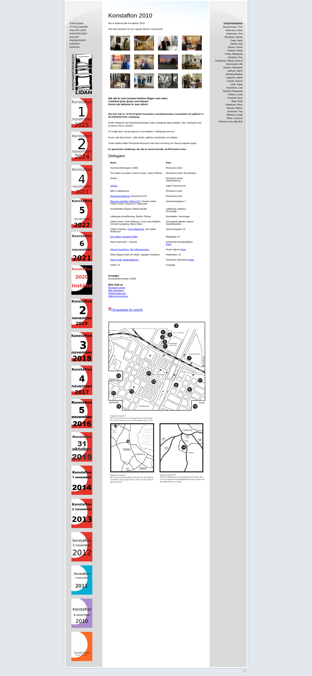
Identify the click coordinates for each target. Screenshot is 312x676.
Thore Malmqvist (136, 229)
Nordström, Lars (235, 88)
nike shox (155, 143)
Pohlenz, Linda (235, 94)
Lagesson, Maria (234, 77)
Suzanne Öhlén (130, 236)
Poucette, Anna (235, 98)
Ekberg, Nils (237, 44)
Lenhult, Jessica (235, 81)
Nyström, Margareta (233, 91)
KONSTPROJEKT (78, 33)
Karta (168, 244)
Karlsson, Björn (235, 71)
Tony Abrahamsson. (139, 249)
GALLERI (74, 37)
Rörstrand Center (116, 287)
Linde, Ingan (236, 84)
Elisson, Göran (235, 47)
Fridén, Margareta (234, 54)
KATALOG (74, 47)
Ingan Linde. (116, 260)
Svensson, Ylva (235, 111)
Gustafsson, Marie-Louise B (229, 60)
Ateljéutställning (131, 260)
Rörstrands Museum (120, 196)
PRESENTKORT (77, 40)
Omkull (113, 186)
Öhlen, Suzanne (235, 118)
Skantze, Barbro (235, 108)
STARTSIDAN (76, 23)
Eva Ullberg (116, 236)
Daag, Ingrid (236, 40)
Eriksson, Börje (235, 50)
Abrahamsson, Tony (233, 27)
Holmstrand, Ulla (234, 64)
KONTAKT (74, 44)
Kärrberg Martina (234, 74)
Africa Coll (135, 201)
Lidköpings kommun (118, 296)
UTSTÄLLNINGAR (78, 27)
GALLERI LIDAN (77, 30)
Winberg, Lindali (235, 115)
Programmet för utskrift (125, 309)
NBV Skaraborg (116, 290)
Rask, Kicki (237, 101)
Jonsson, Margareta (233, 67)
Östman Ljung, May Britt (231, 121)
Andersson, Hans (234, 30)
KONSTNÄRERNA (233, 23)
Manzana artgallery (119, 201)
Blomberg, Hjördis (234, 37)
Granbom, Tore (235, 57)
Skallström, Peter (234, 104)
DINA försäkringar (117, 293)
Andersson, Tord (234, 33)
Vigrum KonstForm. (119, 249)
